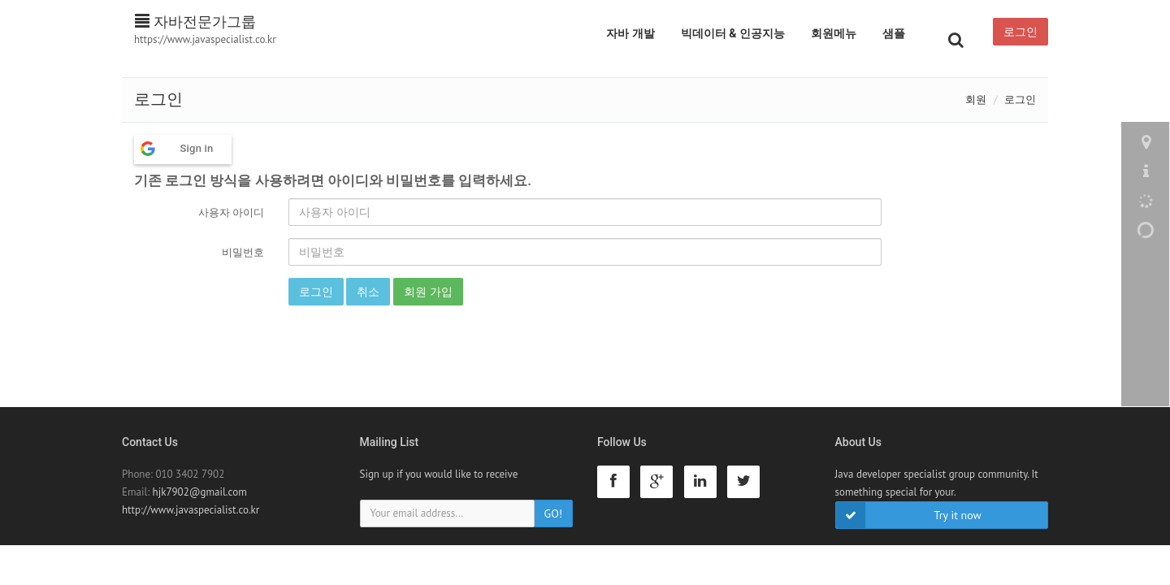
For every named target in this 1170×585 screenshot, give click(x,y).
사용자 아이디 (231, 212)
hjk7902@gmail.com (200, 492)
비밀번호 (243, 252)
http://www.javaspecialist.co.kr (190, 510)
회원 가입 (428, 291)
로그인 (1020, 31)
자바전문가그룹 (195, 21)
